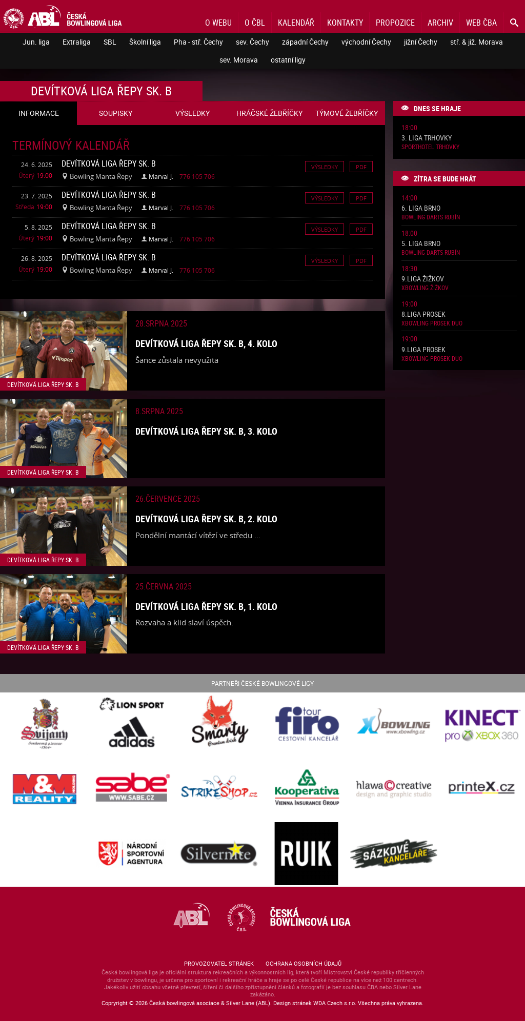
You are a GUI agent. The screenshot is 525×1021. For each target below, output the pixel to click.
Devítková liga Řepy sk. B (109, 163)
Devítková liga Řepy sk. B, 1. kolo (206, 606)
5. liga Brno (420, 243)
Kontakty (345, 22)
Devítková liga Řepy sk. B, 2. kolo (206, 519)
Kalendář (296, 22)
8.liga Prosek (423, 314)
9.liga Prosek (423, 349)
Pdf (361, 166)
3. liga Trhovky (426, 138)
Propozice (395, 22)
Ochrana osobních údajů (303, 963)
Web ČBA (481, 22)
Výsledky (324, 166)
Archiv (440, 22)
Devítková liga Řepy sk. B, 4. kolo (206, 343)
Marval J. (161, 176)
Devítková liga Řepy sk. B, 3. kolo (206, 431)
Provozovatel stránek (219, 963)
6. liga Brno (420, 208)
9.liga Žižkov (422, 279)
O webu (218, 22)
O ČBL (255, 22)
